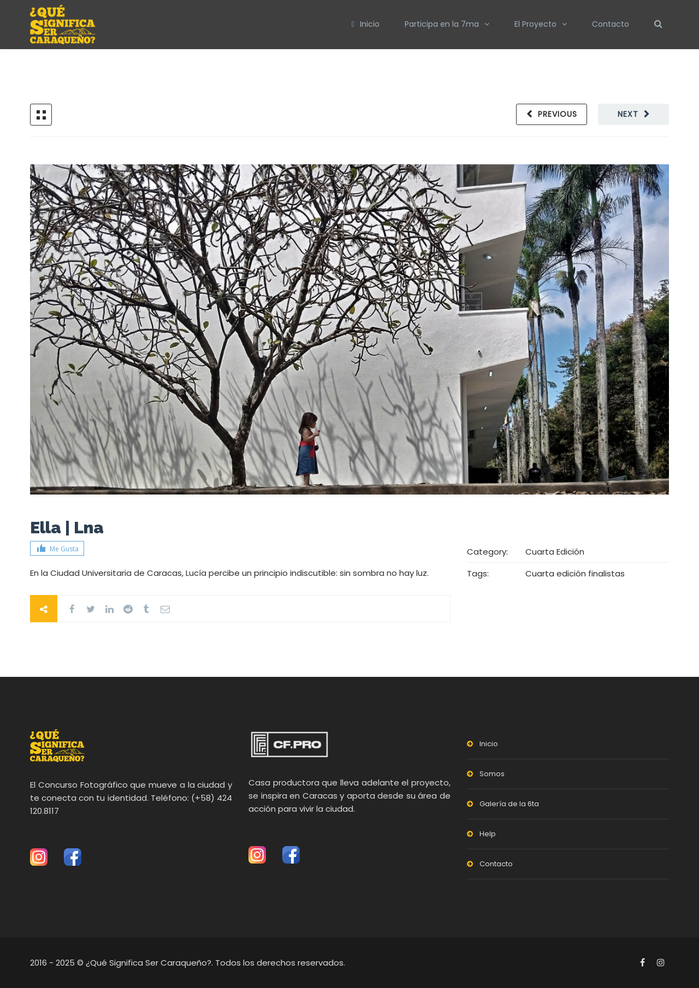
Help (487, 834)
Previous (557, 114)
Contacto (610, 24)
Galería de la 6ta (509, 804)
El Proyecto (535, 24)
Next (628, 114)
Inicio (366, 24)
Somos (492, 774)
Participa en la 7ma (442, 24)
